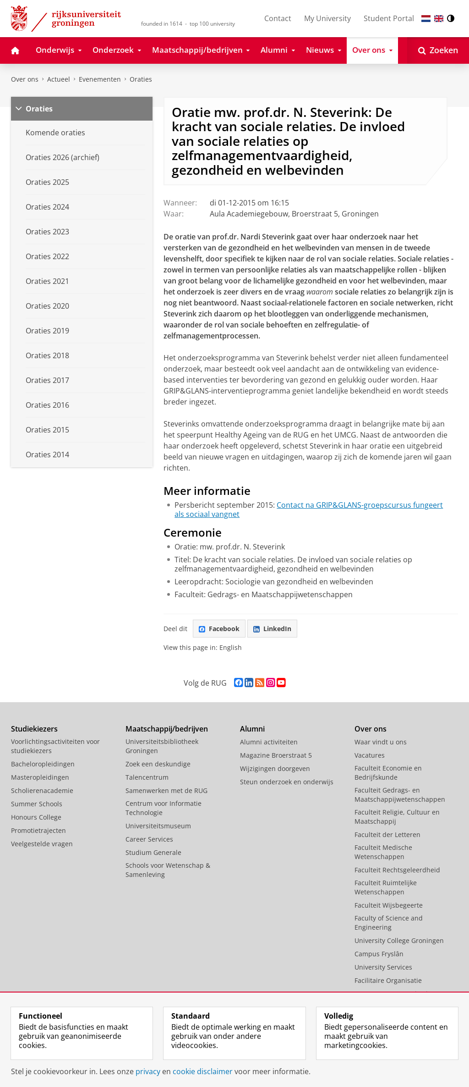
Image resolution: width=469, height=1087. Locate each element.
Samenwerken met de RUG (166, 790)
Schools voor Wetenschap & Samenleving (167, 870)
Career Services (149, 839)
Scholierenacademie (42, 790)
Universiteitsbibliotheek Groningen (161, 746)
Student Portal (389, 18)
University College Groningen (399, 940)
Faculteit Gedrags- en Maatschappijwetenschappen (399, 795)
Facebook (219, 628)
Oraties (141, 79)
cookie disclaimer (203, 1071)
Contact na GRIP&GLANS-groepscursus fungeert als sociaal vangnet (309, 509)
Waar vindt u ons (380, 742)
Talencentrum (147, 777)
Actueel (58, 79)
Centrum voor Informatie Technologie (163, 808)
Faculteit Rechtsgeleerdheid (397, 869)
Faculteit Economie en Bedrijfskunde (388, 773)
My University (327, 18)
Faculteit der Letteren (387, 834)
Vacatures (369, 755)
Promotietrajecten (38, 830)
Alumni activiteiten (269, 742)
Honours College (36, 817)
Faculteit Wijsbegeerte (388, 905)
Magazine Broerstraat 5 (276, 755)
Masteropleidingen (40, 777)
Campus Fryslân (379, 953)
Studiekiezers (34, 728)
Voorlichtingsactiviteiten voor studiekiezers (55, 746)
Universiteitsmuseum (158, 825)
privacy (148, 1071)
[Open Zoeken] (438, 50)
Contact (277, 18)
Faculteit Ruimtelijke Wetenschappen (385, 887)
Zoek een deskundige (158, 764)
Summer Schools (36, 803)
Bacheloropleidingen (43, 764)
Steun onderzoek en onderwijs (286, 781)
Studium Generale (153, 852)
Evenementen (100, 79)
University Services (383, 967)
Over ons (24, 79)
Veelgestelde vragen (42, 843)
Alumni (252, 728)
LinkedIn (272, 628)
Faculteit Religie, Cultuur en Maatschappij (397, 817)
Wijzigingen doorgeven (275, 768)
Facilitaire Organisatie (388, 980)
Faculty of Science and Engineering (388, 923)
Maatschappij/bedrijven (166, 728)
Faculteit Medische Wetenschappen (383, 852)
